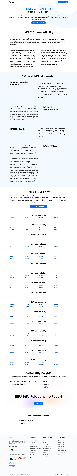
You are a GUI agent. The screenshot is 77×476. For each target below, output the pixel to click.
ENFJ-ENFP (41, 364)
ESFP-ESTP (27, 323)
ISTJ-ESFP (27, 256)
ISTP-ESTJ (27, 248)
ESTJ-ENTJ (27, 316)
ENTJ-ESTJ (56, 343)
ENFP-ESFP (41, 352)
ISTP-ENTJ (56, 248)
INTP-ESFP (41, 217)
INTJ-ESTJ (12, 227)
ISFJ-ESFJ (56, 275)
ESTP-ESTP (56, 306)
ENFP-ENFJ (41, 354)
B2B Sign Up (61, 2)
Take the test (38, 403)
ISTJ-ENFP (56, 256)
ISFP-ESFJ (41, 268)
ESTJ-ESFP (56, 314)
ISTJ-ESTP (27, 258)
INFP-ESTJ (41, 285)
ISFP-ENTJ (41, 266)
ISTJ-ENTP (12, 258)
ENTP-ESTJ (12, 237)
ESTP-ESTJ (12, 304)
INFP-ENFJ (41, 287)
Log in (66, 2)
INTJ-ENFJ (12, 229)
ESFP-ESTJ (41, 323)
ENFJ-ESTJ (41, 362)
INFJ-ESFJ (56, 294)
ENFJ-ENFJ (12, 362)
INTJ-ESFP (27, 227)
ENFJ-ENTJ (27, 364)
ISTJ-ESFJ (41, 256)
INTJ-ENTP (41, 227)
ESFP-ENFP (41, 326)
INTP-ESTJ (27, 217)
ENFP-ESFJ (56, 352)
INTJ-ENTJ (56, 229)
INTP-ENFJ (41, 219)
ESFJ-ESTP (27, 333)
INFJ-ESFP (41, 294)
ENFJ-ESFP (56, 362)
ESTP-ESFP (27, 304)
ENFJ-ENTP (12, 364)
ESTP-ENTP (56, 304)
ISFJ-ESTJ (27, 275)
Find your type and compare (38, 22)
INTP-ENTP (56, 217)
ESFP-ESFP (12, 323)
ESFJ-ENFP (41, 335)
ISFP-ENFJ (56, 266)
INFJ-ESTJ (27, 294)
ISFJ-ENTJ (27, 277)
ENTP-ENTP (27, 239)
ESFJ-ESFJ (12, 333)
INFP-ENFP (27, 287)
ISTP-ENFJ (41, 248)
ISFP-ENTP (27, 266)
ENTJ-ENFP (41, 345)
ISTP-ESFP (27, 246)
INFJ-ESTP (12, 294)
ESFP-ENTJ (27, 326)
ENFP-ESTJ (27, 352)
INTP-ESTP (12, 217)
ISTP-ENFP (56, 246)
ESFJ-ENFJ (56, 335)
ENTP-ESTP (27, 237)
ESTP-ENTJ (12, 306)
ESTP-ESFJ (41, 304)
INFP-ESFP (27, 285)
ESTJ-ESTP (27, 314)
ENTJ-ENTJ (27, 343)
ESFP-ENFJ (56, 326)
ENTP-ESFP (41, 237)
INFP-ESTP (12, 285)
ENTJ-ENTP (12, 343)
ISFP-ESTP (12, 268)
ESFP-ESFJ (56, 323)
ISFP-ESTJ (12, 266)
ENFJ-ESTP (27, 362)
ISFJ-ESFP (41, 275)
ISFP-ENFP (56, 268)
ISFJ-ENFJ (56, 277)
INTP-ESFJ (56, 219)
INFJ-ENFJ (56, 297)
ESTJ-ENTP (12, 316)
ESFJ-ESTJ (41, 333)
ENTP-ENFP (41, 239)
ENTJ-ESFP (12, 345)
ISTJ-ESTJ (12, 256)
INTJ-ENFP (56, 227)
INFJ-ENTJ (27, 297)
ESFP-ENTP (12, 326)
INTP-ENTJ (12, 219)
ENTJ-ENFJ (56, 345)
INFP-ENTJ (12, 287)
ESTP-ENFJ (41, 306)
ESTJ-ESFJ (41, 314)
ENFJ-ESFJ (56, 364)
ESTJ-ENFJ (56, 316)
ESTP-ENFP (27, 306)
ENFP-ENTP (12, 354)
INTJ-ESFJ (27, 229)
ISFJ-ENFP (41, 277)
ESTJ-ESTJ (12, 314)
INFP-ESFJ (56, 287)
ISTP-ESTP (12, 246)
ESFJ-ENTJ (27, 335)
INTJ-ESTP (41, 229)
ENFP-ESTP (56, 354)
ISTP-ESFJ (12, 248)
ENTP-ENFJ (12, 239)
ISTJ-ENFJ (41, 258)
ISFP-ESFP (26, 268)
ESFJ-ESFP (56, 333)
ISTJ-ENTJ (56, 258)
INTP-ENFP (27, 219)
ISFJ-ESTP (12, 275)
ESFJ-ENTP (12, 335)
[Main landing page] (12, 2)
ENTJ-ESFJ (27, 345)
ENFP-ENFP (12, 352)
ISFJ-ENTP (12, 277)
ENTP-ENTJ (56, 239)
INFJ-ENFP (41, 297)
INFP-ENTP (56, 285)
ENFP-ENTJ (27, 354)
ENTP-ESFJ (56, 237)
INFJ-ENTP (12, 297)
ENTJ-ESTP (41, 343)
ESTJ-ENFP (41, 316)
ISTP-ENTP (41, 246)
